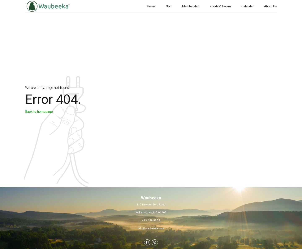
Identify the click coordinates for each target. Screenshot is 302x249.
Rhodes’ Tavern (220, 6)
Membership (190, 6)
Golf (169, 6)
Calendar (247, 6)
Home (151, 6)
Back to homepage (39, 112)
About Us (270, 6)
